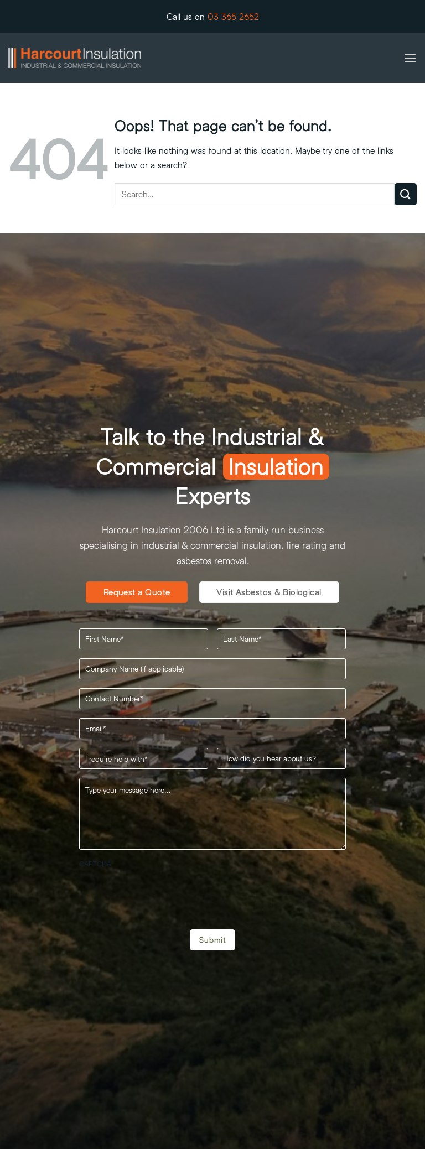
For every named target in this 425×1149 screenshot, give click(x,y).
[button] (410, 57)
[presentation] (163, 894)
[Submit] (406, 194)
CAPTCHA (95, 863)
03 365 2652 (233, 16)
